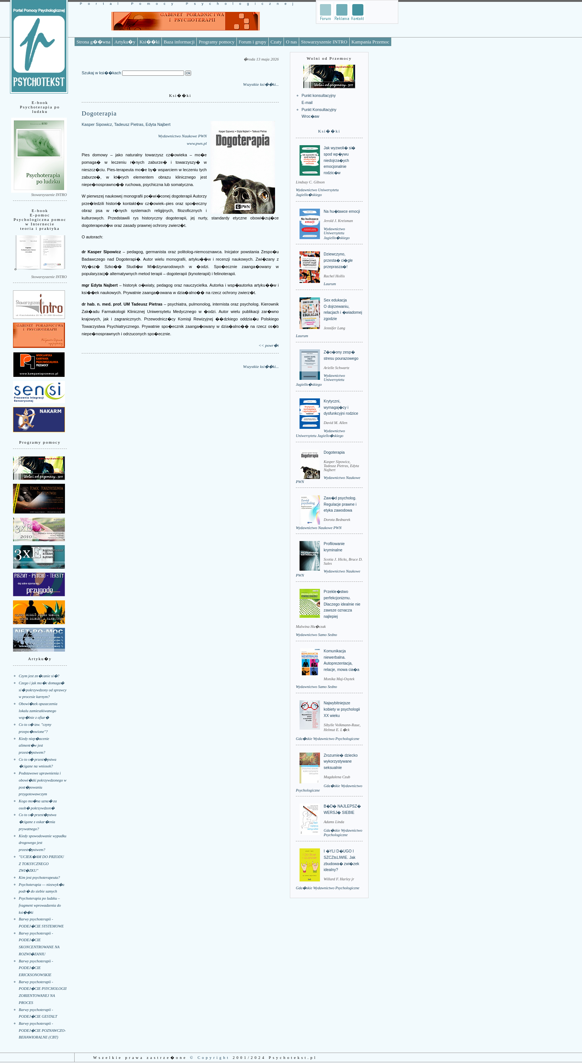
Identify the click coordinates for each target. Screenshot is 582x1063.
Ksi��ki (150, 42)
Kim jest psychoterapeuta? (39, 877)
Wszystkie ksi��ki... (261, 84)
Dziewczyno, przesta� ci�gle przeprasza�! (338, 260)
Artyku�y (124, 42)
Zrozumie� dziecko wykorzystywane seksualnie (340, 761)
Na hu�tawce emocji (342, 211)
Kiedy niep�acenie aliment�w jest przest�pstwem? (34, 745)
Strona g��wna (93, 42)
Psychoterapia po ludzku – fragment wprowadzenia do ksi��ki (40, 905)
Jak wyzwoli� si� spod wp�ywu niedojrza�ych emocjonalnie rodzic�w (339, 160)
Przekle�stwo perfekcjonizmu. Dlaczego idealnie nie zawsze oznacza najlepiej (342, 604)
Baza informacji (179, 42)
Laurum (330, 284)
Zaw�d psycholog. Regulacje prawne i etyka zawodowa (340, 504)
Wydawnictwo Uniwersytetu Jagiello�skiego (337, 233)
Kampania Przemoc (370, 42)
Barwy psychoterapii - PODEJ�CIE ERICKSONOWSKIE (36, 968)
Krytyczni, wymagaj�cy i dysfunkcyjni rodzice (341, 407)
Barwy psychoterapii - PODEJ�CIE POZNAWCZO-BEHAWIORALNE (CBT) (42, 1030)
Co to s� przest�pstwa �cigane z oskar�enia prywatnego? (37, 822)
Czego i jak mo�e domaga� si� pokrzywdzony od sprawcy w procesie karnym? (43, 690)
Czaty (276, 42)
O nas (291, 42)
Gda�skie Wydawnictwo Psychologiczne (327, 739)
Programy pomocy (216, 42)
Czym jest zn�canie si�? (39, 676)
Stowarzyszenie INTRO (324, 42)
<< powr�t (269, 345)
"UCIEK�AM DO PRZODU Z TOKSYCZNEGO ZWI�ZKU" (41, 864)
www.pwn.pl (197, 143)
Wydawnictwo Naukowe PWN (182, 136)
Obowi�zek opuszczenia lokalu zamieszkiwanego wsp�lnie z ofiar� (38, 711)
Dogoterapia (334, 452)
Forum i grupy (253, 42)
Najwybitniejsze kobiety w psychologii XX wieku (342, 709)
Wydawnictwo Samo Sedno (316, 635)
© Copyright (210, 1058)
